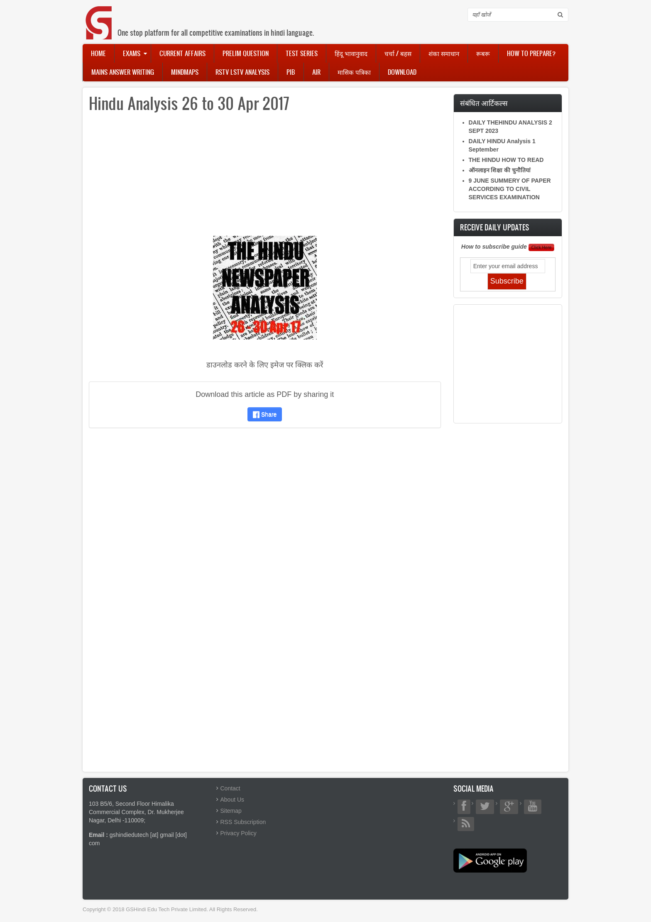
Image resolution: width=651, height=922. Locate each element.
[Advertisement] (265, 178)
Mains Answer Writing (122, 71)
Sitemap (231, 810)
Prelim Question (246, 53)
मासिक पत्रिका (354, 71)
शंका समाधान (443, 53)
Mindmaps (184, 71)
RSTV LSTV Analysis (242, 71)
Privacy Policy (238, 833)
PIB (290, 71)
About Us (232, 799)
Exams (131, 53)
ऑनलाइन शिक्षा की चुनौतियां (500, 170)
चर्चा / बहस (397, 53)
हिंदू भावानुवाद (351, 53)
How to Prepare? (531, 53)
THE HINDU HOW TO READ (506, 160)
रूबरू (483, 53)
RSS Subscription (243, 822)
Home (98, 53)
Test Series (302, 53)
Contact (230, 788)
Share (265, 414)
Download (402, 71)
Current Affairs (182, 53)
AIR (316, 71)
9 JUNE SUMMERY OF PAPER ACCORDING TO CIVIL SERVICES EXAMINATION (510, 189)
